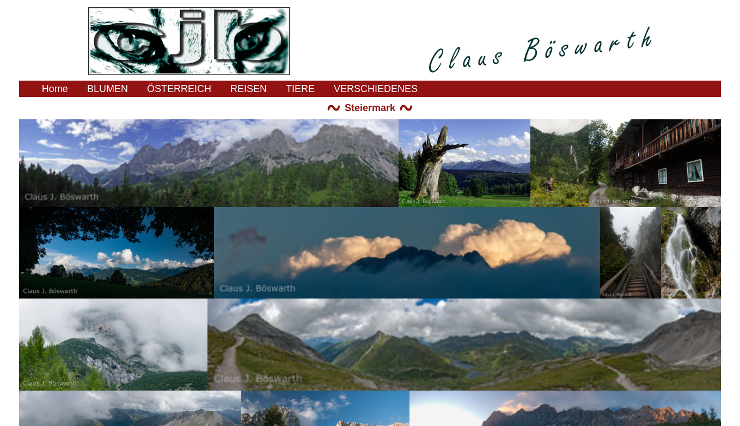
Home (55, 88)
